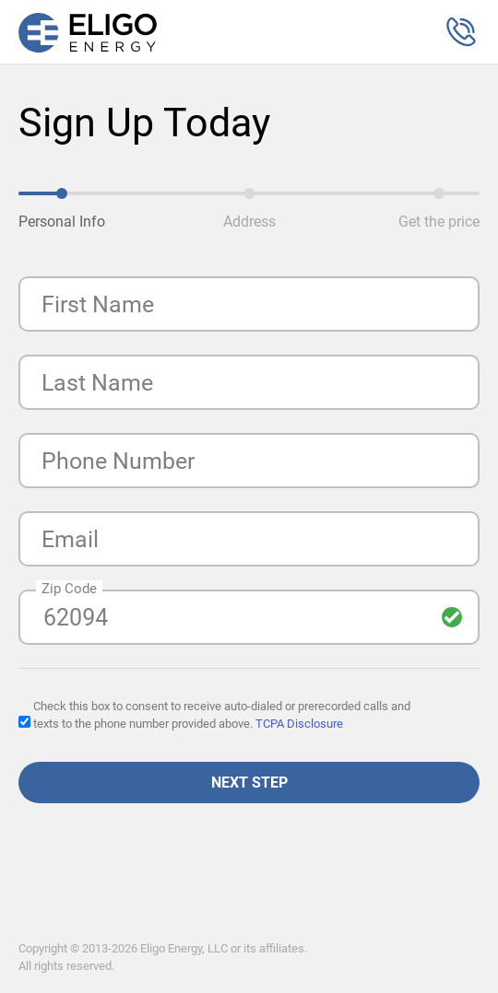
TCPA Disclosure (299, 723)
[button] (461, 32)
